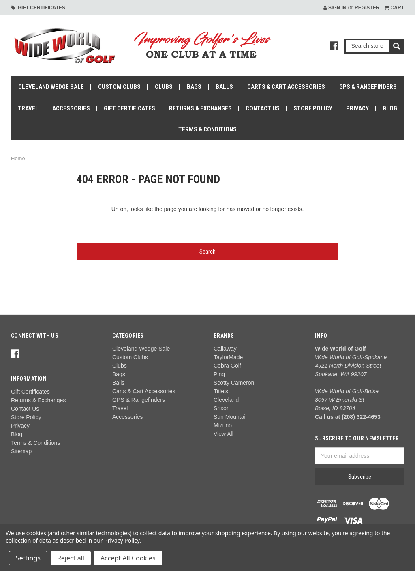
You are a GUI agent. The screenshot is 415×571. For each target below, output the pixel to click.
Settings (28, 558)
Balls (224, 86)
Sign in (335, 8)
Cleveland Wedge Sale (51, 86)
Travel (28, 108)
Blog (390, 108)
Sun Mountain (231, 417)
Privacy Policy (121, 540)
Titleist (222, 391)
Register (367, 8)
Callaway (225, 348)
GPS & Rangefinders (368, 86)
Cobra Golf (227, 365)
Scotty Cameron (234, 382)
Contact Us (263, 108)
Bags (194, 86)
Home (18, 158)
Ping (219, 374)
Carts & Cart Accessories (286, 86)
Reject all (70, 558)
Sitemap (21, 451)
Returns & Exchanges (200, 108)
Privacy (357, 108)
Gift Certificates (38, 8)
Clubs (164, 86)
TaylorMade (228, 357)
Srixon (222, 408)
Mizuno (223, 425)
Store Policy (312, 108)
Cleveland (226, 399)
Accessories (71, 108)
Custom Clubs (119, 86)
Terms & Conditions (207, 129)
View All (223, 434)
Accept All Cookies (128, 558)
